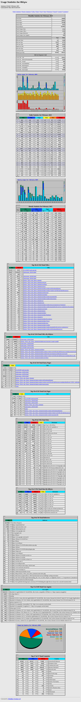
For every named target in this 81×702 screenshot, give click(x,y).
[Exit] (41, 11)
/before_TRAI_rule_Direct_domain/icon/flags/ (35, 284)
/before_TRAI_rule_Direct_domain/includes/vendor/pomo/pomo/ (39, 298)
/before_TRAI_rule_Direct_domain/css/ (33, 300)
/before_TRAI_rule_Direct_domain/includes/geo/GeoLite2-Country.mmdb (39, 341)
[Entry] (38, 11)
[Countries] (65, 11)
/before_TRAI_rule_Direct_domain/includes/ (34, 313)
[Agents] (60, 11)
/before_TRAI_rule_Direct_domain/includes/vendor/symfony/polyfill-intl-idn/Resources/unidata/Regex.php (48, 355)
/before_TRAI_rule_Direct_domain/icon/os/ (34, 286)
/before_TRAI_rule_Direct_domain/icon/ (33, 302)
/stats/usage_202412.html (29, 272)
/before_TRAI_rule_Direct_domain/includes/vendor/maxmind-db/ (40, 296)
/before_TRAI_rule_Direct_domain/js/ (33, 317)
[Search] (55, 11)
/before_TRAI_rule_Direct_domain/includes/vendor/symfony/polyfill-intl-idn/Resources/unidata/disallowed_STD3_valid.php (47, 382)
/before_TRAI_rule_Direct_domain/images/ (34, 311)
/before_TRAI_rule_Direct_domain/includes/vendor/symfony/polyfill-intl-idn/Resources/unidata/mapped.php (48, 351)
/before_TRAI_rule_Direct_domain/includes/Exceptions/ (37, 319)
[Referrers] (50, 11)
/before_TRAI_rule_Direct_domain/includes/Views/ (36, 321)
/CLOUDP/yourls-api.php (29, 270)
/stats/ (17, 386)
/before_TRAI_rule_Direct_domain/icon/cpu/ (34, 282)
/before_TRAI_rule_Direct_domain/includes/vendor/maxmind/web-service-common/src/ (45, 327)
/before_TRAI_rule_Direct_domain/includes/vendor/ (36, 325)
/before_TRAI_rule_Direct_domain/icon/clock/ (35, 309)
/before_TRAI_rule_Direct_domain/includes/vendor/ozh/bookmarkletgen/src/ (42, 329)
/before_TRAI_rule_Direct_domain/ (32, 280)
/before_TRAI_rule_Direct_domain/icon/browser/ (36, 292)
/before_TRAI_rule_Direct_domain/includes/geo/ (35, 323)
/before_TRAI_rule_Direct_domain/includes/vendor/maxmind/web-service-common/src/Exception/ (48, 306)
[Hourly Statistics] (26, 11)
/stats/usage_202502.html (29, 276)
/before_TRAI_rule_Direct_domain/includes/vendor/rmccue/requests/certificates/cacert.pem (44, 353)
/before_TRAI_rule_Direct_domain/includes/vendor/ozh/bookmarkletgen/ (42, 288)
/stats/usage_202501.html (29, 278)
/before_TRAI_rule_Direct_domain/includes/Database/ (37, 315)
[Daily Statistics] (17, 11)
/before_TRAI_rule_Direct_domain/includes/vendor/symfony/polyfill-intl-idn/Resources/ (45, 290)
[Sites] (45, 11)
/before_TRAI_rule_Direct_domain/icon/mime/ (35, 294)
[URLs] (34, 11)
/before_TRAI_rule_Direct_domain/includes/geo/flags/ (35, 357)
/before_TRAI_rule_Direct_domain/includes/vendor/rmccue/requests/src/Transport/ (44, 304)
